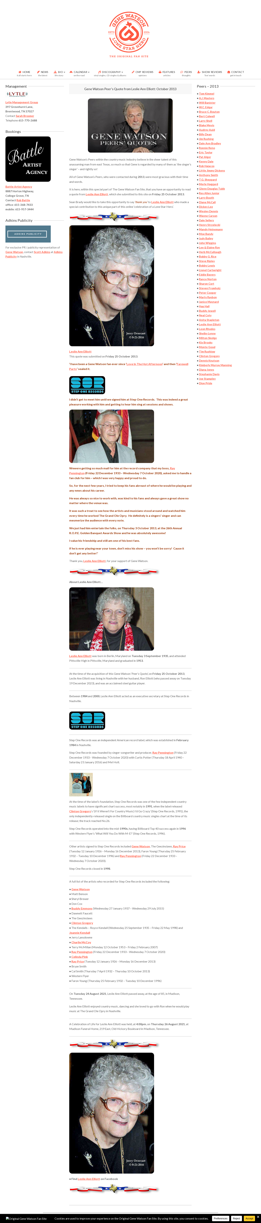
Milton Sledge (208, 338)
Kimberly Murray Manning (215, 365)
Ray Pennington (162, 752)
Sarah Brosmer (25, 115)
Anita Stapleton (209, 319)
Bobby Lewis (207, 265)
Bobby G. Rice (207, 256)
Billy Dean (205, 134)
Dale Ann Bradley (210, 143)
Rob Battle (23, 200)
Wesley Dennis (208, 211)
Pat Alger (205, 157)
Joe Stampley (207, 378)
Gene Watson (141, 846)
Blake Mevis (206, 125)
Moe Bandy (206, 233)
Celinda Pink (79, 956)
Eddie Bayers (207, 274)
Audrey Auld (207, 129)
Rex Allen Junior (209, 193)
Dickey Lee (206, 206)
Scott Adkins (42, 252)
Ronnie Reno (207, 148)
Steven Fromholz (210, 288)
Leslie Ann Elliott (97, 194)
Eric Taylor (205, 152)
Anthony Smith (208, 175)
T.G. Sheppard (208, 179)
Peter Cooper (207, 292)
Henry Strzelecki (209, 224)
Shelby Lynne (207, 333)
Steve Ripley (207, 261)
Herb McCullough (210, 252)
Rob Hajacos (206, 166)
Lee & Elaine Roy (209, 247)
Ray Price (179, 846)
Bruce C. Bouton (209, 111)
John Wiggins (207, 243)
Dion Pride (205, 383)
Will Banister (207, 102)
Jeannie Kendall (79, 932)
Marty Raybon (208, 297)
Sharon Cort (206, 283)
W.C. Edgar (206, 107)
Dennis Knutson (209, 360)
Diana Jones (206, 369)
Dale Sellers (206, 220)
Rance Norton (208, 279)
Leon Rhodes (207, 329)
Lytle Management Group (21, 102)
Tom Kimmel (206, 93)
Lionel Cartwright (210, 270)
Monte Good (207, 347)
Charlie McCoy (81, 942)
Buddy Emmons (81, 908)
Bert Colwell (207, 116)
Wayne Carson (208, 215)
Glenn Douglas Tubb (212, 188)
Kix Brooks (205, 342)
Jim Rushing (206, 138)
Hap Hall (204, 306)
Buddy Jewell (207, 310)
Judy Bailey (206, 238)
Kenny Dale (206, 161)
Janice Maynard (209, 301)
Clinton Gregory (80, 811)
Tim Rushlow (207, 351)
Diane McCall (207, 202)
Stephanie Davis (209, 374)
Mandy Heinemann (211, 229)
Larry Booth (206, 197)
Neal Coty (205, 315)
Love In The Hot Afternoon (144, 364)
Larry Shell (205, 120)
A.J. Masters (206, 98)
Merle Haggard (208, 184)
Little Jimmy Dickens (212, 170)
